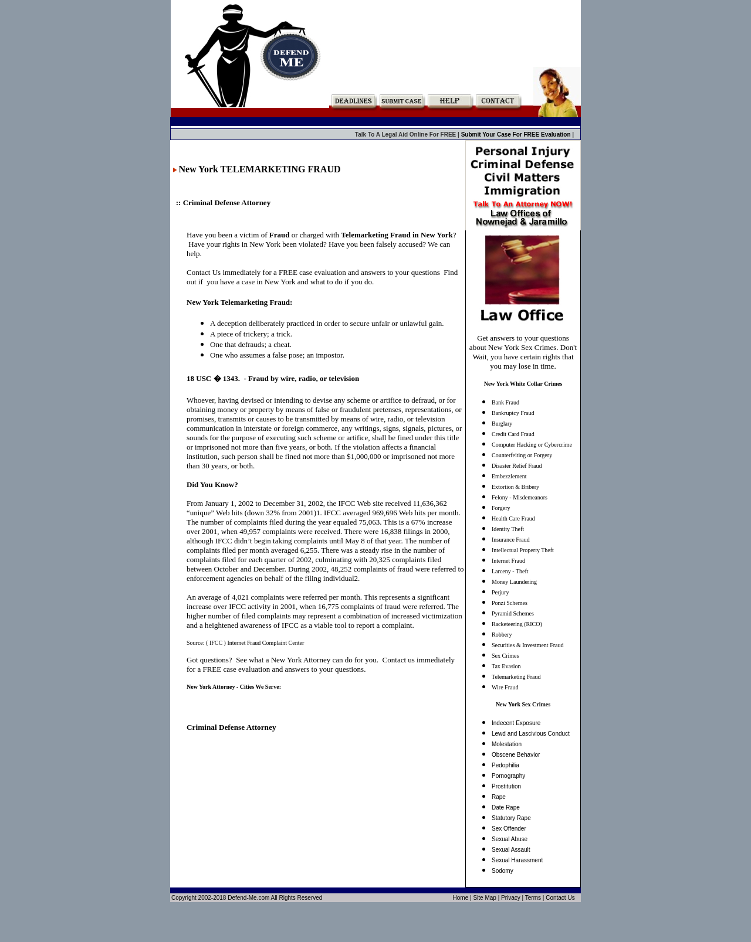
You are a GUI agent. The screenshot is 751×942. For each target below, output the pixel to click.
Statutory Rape (511, 818)
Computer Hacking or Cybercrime (532, 444)
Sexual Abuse (509, 839)
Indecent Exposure (516, 723)
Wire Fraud (505, 687)
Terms (533, 898)
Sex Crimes (505, 655)
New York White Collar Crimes (523, 383)
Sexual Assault (511, 849)
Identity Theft (508, 529)
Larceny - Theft (510, 571)
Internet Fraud (508, 560)
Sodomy (502, 871)
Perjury (500, 592)
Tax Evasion (506, 666)
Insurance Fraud (511, 539)
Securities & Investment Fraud (527, 645)
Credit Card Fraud (513, 434)
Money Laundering (514, 582)
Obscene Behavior (516, 754)
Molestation (507, 744)
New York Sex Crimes (523, 704)
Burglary (502, 423)
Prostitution (506, 786)
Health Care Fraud (513, 518)
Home (461, 898)
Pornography (508, 776)
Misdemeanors (530, 497)
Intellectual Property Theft (523, 550)
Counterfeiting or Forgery (522, 455)
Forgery (501, 508)
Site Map (484, 898)
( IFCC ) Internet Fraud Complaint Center (255, 643)
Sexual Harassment (517, 860)
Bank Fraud (505, 402)
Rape (499, 797)
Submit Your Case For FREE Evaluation (517, 134)
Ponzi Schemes (509, 603)
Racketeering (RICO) (517, 624)
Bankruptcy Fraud (513, 413)
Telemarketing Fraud (516, 677)
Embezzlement (509, 476)
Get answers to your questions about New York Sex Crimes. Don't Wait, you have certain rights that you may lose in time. (523, 352)
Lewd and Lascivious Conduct (531, 733)
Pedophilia (505, 765)
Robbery (502, 634)
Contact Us (560, 898)
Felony (500, 497)
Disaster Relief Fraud (517, 466)
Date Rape (506, 807)
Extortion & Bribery (515, 487)
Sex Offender (509, 828)
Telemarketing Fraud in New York (396, 234)
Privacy (510, 898)
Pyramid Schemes (513, 613)
